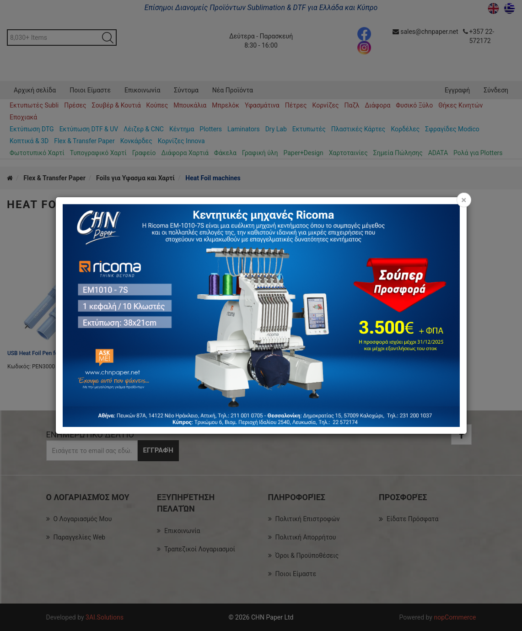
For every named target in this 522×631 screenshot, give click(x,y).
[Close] (464, 200)
